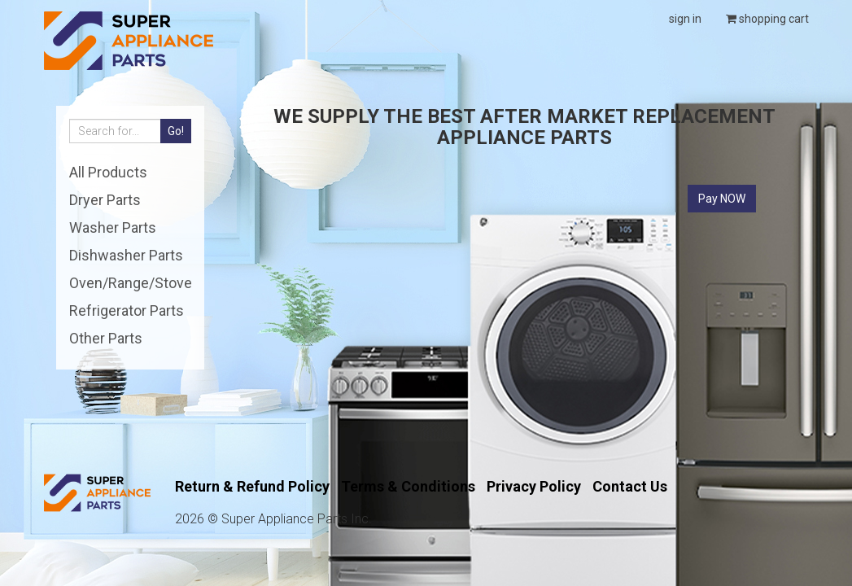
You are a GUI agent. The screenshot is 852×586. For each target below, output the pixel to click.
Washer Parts (112, 227)
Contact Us (629, 486)
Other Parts (105, 338)
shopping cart (767, 18)
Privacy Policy (534, 486)
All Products (108, 172)
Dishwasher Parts (126, 255)
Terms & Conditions (408, 486)
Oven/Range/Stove (130, 282)
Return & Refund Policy (252, 486)
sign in (685, 18)
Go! (176, 131)
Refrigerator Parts (126, 310)
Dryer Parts (105, 199)
